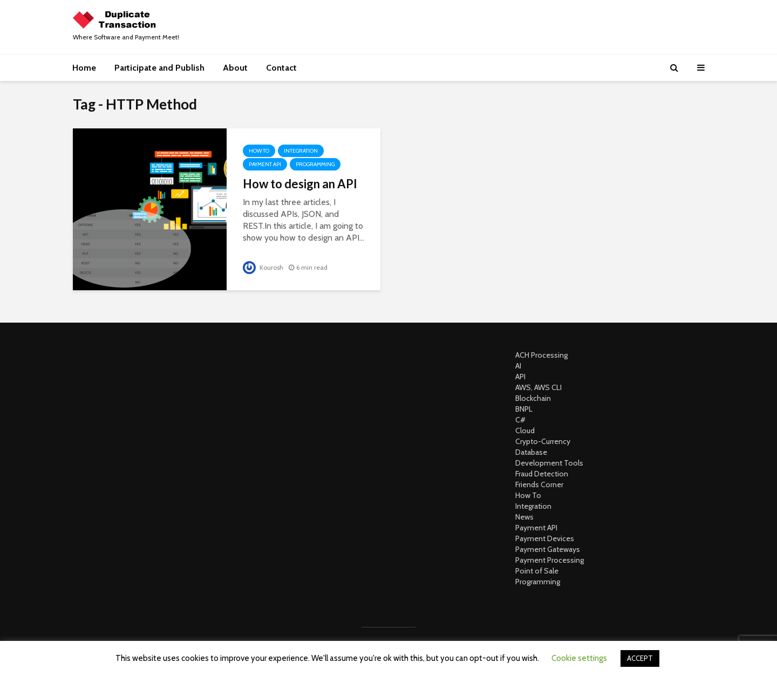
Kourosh (263, 267)
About (235, 68)
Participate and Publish (159, 68)
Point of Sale (536, 571)
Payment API (265, 164)
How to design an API (300, 183)
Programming (315, 164)
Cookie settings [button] (579, 658)
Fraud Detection (541, 474)
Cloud (525, 430)
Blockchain (533, 398)
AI (518, 366)
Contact (281, 68)
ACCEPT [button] (640, 658)
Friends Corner (539, 484)
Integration (301, 150)
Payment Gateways (547, 549)
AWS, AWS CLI (538, 387)
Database (531, 452)
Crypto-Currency (542, 441)
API (520, 376)
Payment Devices (544, 538)
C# (520, 420)
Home (84, 68)
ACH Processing (541, 355)
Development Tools (549, 463)
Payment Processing (549, 560)
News (524, 517)
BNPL (524, 409)
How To (259, 150)
